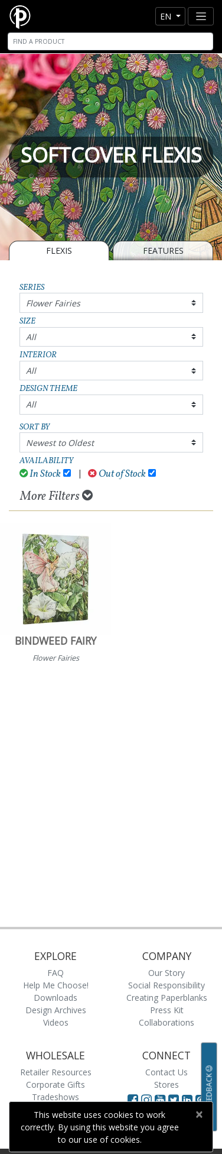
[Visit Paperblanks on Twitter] (175, 1099)
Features (163, 250)
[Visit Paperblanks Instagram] (146, 1099)
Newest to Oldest (60, 442)
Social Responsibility (166, 985)
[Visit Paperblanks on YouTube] (161, 1099)
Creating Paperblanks (166, 997)
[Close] (199, 1114)
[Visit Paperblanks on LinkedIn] (188, 1099)
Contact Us (166, 1072)
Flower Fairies (53, 303)
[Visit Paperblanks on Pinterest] (200, 1099)
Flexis (59, 250)
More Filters (56, 496)
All (31, 336)
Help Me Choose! (56, 985)
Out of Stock (117, 474)
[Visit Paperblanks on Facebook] (133, 1099)
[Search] (110, 41)
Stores (166, 1084)
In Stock (40, 474)
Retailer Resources (56, 1072)
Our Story (166, 972)
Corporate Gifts (55, 1084)
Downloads (55, 997)
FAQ (55, 972)
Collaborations (166, 1022)
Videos (55, 1022)
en (167, 16)
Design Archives (55, 1010)
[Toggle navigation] (201, 16)
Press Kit (167, 1010)
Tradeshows (55, 1097)
